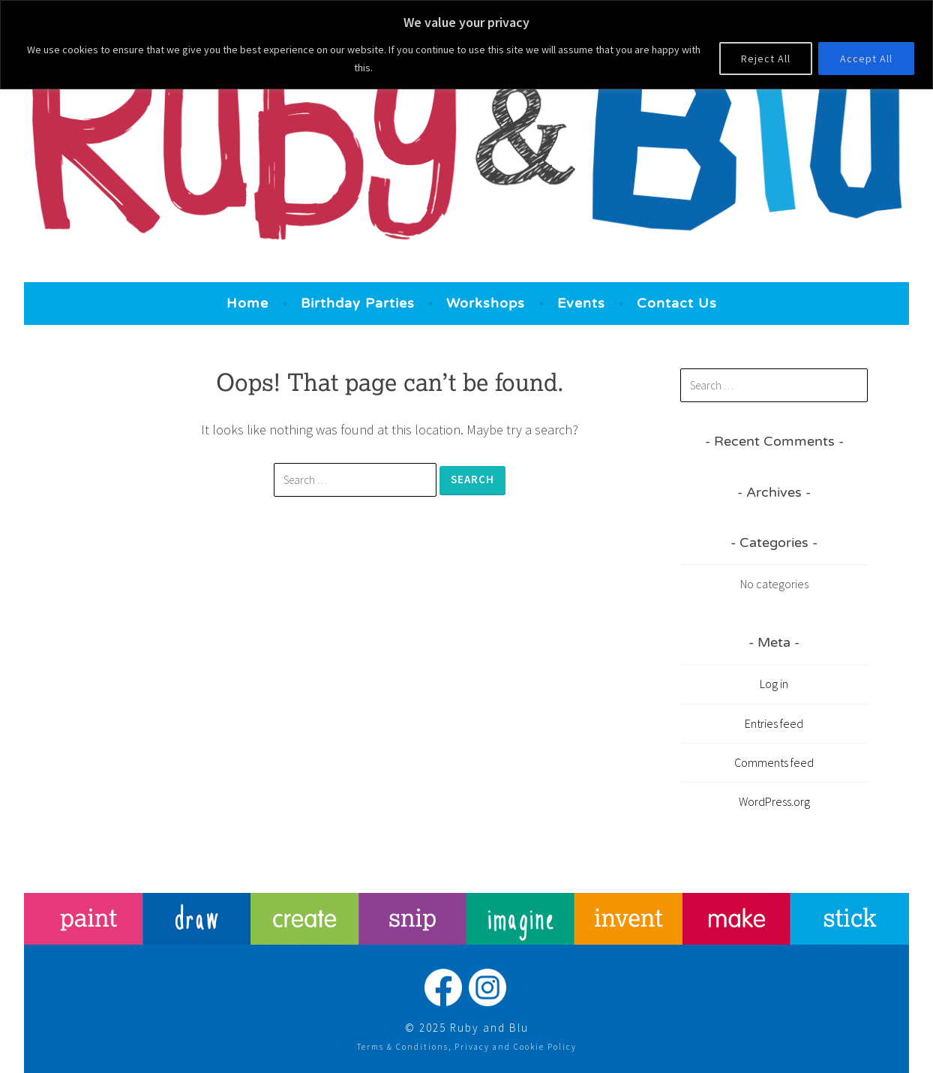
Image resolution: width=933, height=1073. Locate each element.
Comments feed (774, 762)
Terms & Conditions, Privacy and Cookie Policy (467, 1046)
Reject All (765, 58)
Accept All (866, 58)
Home (247, 303)
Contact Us (677, 303)
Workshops (485, 303)
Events (581, 303)
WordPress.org (774, 801)
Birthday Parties (358, 303)
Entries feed (774, 723)
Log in (774, 683)
